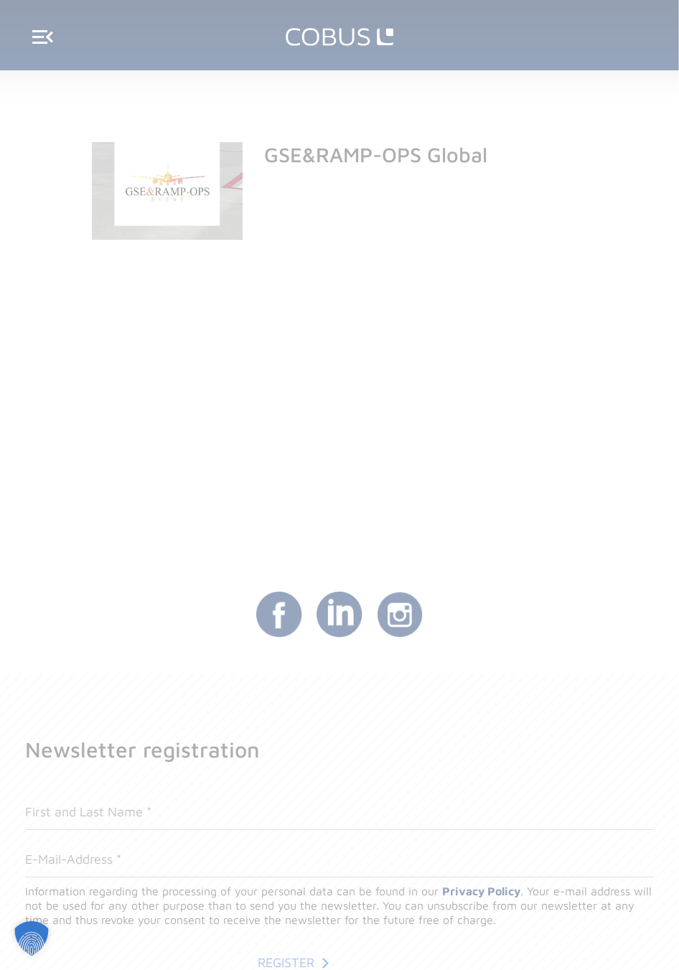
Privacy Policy (481, 891)
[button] (31, 938)
